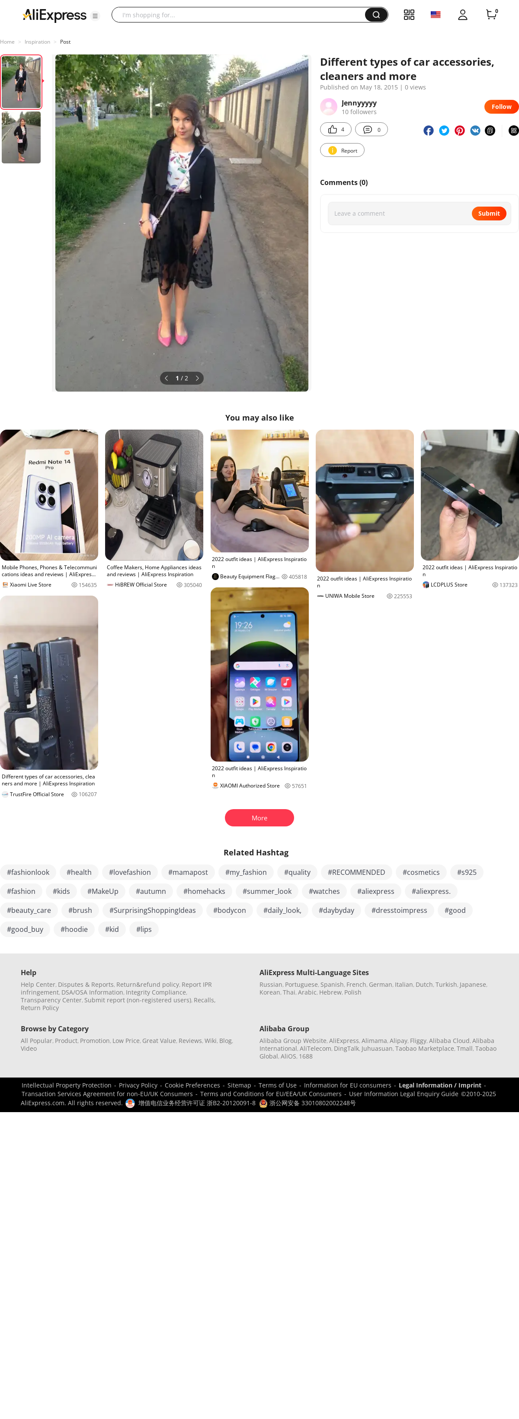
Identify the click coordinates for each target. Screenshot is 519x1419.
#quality (297, 872)
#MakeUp (103, 891)
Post (65, 41)
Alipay (398, 1040)
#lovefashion (130, 872)
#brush (80, 910)
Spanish (332, 984)
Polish (353, 992)
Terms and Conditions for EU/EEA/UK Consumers (271, 1094)
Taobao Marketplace (424, 1048)
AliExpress (344, 1040)
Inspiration (37, 41)
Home (7, 41)
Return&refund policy (147, 984)
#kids (61, 891)
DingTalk (346, 1048)
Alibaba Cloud (449, 1040)
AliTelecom (315, 1048)
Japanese (473, 984)
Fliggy (418, 1040)
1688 (306, 1056)
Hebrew (330, 992)
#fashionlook (28, 872)
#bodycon (229, 910)
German (380, 984)
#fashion (21, 891)
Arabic (307, 992)
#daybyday (336, 910)
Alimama (374, 1040)
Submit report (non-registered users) (137, 1000)
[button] (95, 16)
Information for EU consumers (347, 1085)
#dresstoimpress (399, 910)
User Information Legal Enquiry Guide (403, 1094)
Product (66, 1040)
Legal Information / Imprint (440, 1085)
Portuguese (301, 984)
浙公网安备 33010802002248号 (307, 1103)
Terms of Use (278, 1085)
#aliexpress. (431, 891)
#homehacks (204, 891)
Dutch (424, 984)
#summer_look (267, 891)
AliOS (288, 1056)
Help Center (38, 984)
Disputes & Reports (86, 984)
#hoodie (74, 929)
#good (455, 910)
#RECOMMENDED (356, 872)
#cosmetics (421, 872)
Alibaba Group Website (293, 1040)
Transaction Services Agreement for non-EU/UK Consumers (107, 1094)
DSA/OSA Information (92, 992)
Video (29, 1048)
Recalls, (205, 1000)
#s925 (467, 872)
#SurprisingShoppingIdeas (152, 910)
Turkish (446, 984)
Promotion (95, 1040)
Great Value (159, 1040)
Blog (225, 1040)
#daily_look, (282, 910)
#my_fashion (246, 872)
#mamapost (188, 872)
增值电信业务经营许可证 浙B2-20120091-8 (197, 1103)
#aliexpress (375, 891)
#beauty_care (29, 910)
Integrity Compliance (156, 992)
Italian (404, 984)
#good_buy (25, 929)
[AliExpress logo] (54, 15)
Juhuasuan (377, 1048)
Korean (270, 992)
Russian (271, 984)
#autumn (151, 891)
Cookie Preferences (192, 1085)
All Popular (36, 1040)
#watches (324, 891)
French (356, 984)
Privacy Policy (138, 1085)
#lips (144, 929)
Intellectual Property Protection (67, 1085)
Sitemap (239, 1085)
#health (79, 872)
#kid (112, 929)
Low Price (126, 1040)
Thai (289, 992)
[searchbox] (241, 14)
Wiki (211, 1040)
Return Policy (40, 1008)
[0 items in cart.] (491, 15)
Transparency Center (51, 1000)
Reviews (190, 1040)
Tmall (465, 1048)
